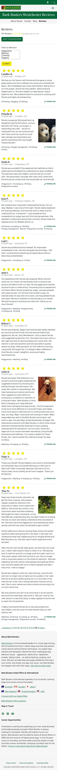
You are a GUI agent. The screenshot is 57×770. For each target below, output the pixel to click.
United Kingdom (28, 692)
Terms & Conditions (26, 763)
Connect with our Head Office (14, 696)
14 (34, 628)
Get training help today (40, 666)
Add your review (12, 39)
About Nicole (16, 21)
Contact (27, 21)
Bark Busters (7, 643)
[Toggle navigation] (53, 8)
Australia (9, 687)
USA (42, 692)
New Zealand (10, 692)
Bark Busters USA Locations (13, 701)
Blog (35, 21)
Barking (11, 53)
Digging (11, 58)
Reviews (42, 21)
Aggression (11, 51)
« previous (5, 628)
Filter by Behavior (9, 48)
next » (42, 628)
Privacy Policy (11, 763)
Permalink (51, 101)
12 (29, 628)
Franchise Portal (42, 763)
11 (27, 628)
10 (25, 628)
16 (38, 628)
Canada (21, 687)
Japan (32, 687)
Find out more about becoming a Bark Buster (27, 746)
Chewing (11, 56)
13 (31, 628)
